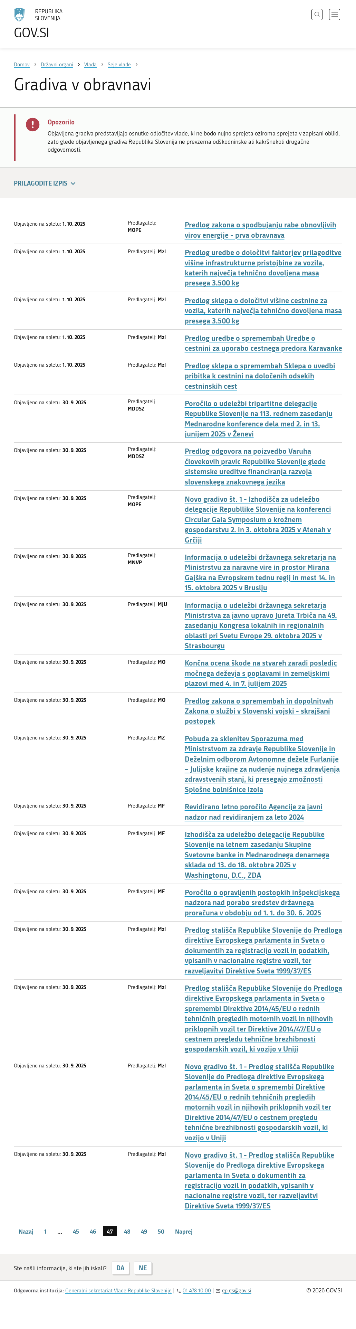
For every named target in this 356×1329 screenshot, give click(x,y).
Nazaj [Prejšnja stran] (26, 1231)
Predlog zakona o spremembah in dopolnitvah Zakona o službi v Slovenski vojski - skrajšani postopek (259, 711)
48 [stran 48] (127, 1231)
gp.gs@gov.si (236, 1291)
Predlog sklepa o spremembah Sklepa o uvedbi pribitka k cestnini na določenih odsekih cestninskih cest (260, 376)
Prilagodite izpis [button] (46, 184)
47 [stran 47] (110, 1231)
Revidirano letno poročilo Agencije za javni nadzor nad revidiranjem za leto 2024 (254, 812)
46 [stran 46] (93, 1231)
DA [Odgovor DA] (120, 1267)
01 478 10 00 (197, 1291)
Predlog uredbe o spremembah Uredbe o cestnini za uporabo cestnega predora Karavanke (263, 343)
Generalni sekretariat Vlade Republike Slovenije (118, 1291)
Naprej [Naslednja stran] (184, 1231)
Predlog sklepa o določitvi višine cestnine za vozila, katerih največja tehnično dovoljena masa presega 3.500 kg (263, 310)
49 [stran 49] (144, 1231)
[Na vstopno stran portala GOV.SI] (57, 23)
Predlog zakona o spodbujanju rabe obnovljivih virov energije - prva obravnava (260, 230)
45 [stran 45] (76, 1231)
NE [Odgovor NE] (143, 1267)
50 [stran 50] (161, 1231)
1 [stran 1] (45, 1231)
